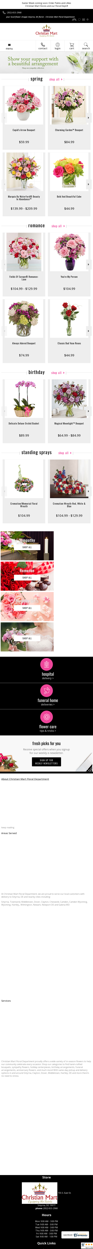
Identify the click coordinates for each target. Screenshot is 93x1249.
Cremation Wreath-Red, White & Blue (69, 505)
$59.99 (24, 142)
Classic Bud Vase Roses (69, 343)
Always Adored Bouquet (24, 343)
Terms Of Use (10, 1247)
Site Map (60, 1247)
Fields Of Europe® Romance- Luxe (24, 278)
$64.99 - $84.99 (69, 435)
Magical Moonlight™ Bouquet (69, 423)
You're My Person (69, 276)
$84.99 (69, 142)
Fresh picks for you (46, 686)
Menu (9, 48)
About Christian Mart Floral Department (25, 718)
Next (89, 118)
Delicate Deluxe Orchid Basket (24, 423)
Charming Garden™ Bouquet (69, 130)
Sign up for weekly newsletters (46, 701)
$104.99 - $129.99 (24, 288)
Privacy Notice (25, 1247)
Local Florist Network (44, 1247)
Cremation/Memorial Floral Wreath (23, 505)
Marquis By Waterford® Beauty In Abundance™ (24, 198)
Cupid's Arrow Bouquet (24, 130)
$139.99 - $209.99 (24, 208)
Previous (4, 118)
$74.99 (24, 355)
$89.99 (24, 435)
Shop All (54, 79)
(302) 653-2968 (14, 12)
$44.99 (69, 208)
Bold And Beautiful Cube (69, 196)
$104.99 (69, 288)
